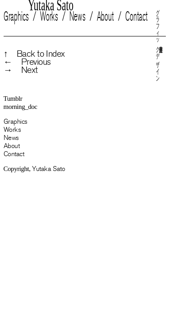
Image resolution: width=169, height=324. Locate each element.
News (77, 16)
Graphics (16, 16)
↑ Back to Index (34, 54)
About (105, 16)
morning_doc (20, 106)
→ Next (21, 70)
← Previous (27, 62)
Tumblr (13, 98)
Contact (136, 16)
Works (49, 16)
